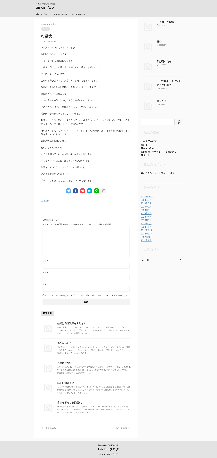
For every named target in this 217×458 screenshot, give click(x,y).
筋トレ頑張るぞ (65, 382)
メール (46, 272)
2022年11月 (146, 235)
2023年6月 (145, 211)
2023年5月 (145, 215)
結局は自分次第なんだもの (70, 323)
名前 (45, 260)
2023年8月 (145, 205)
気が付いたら (64, 343)
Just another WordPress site (108, 445)
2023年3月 (145, 222)
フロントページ (78, 14)
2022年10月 (146, 238)
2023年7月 (145, 208)
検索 (179, 122)
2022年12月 (146, 232)
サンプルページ (60, 14)
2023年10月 (146, 198)
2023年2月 (145, 225)
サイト (45, 283)
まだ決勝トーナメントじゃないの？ (159, 153)
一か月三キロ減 (164, 22)
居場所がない (64, 362)
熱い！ (160, 42)
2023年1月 (145, 228)
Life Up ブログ (45, 7)
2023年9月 (145, 201)
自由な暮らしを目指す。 (69, 402)
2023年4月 (145, 218)
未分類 (46, 201)
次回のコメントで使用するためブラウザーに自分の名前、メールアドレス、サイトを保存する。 (87, 295)
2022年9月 (145, 242)
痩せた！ (161, 101)
